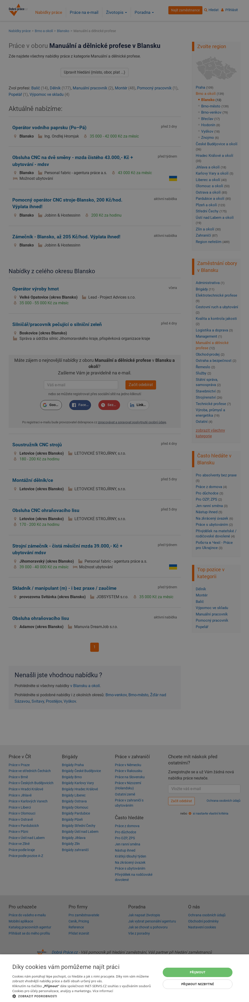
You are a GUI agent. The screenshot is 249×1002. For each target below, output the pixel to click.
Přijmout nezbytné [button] (197, 984)
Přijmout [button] (198, 972)
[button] (84, 996)
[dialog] (124, 978)
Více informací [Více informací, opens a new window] (103, 991)
